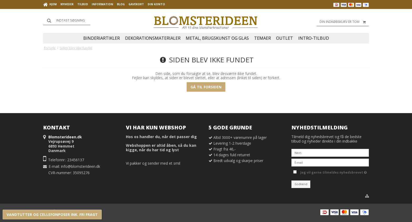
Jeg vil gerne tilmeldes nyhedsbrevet (333, 171)
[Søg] (66, 20)
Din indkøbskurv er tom (344, 22)
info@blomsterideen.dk (80, 166)
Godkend (301, 184)
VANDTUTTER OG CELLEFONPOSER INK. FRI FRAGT (52, 214)
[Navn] (330, 152)
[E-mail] (330, 162)
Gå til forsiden (206, 86)
